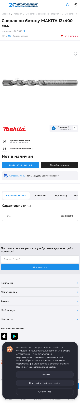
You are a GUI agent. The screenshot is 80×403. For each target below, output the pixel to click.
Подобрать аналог (59, 165)
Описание (40, 195)
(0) (9, 36)
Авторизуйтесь (17, 176)
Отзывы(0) (60, 195)
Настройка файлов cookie (45, 383)
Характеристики (16, 195)
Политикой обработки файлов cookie (35, 367)
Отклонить (45, 391)
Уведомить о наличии (20, 165)
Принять (45, 374)
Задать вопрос (20, 36)
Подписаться (40, 267)
